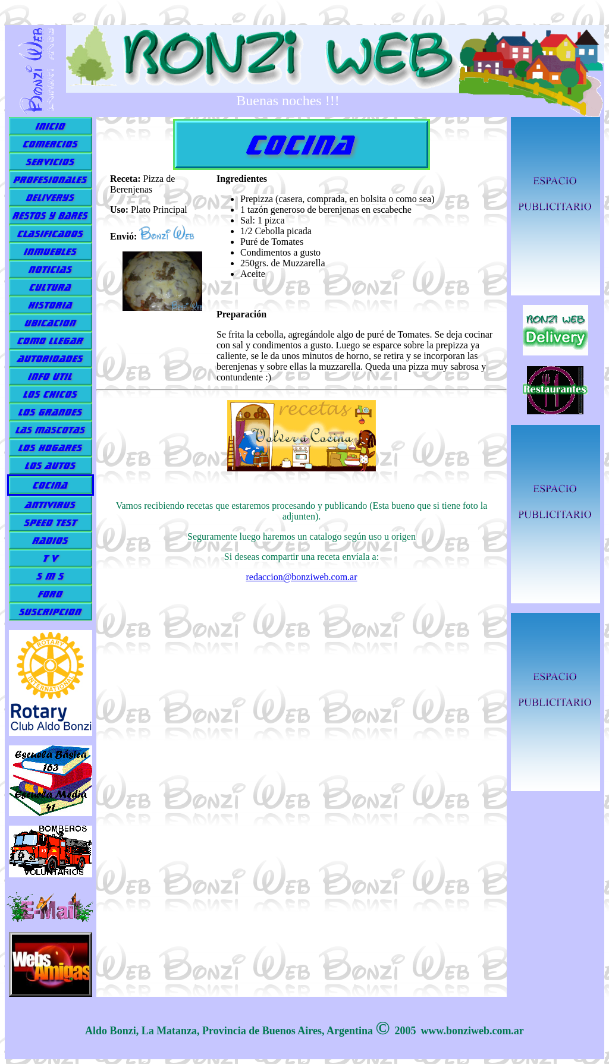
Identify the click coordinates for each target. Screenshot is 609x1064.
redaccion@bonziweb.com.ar (301, 577)
